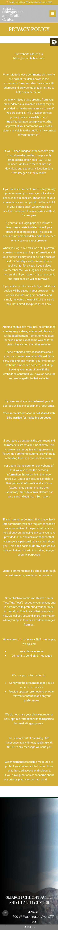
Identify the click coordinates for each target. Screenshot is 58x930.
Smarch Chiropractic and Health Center (12, 14)
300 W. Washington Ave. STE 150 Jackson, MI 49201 (33, 922)
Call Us (29, 927)
